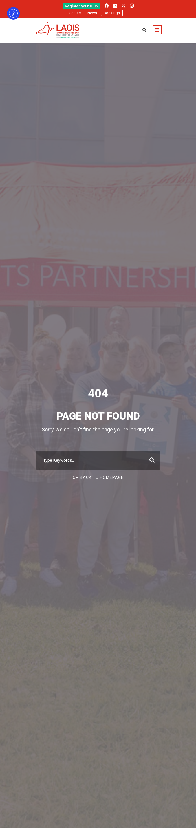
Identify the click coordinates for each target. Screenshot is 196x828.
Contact (75, 13)
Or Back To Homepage (98, 477)
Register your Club (81, 6)
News (92, 13)
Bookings (112, 13)
